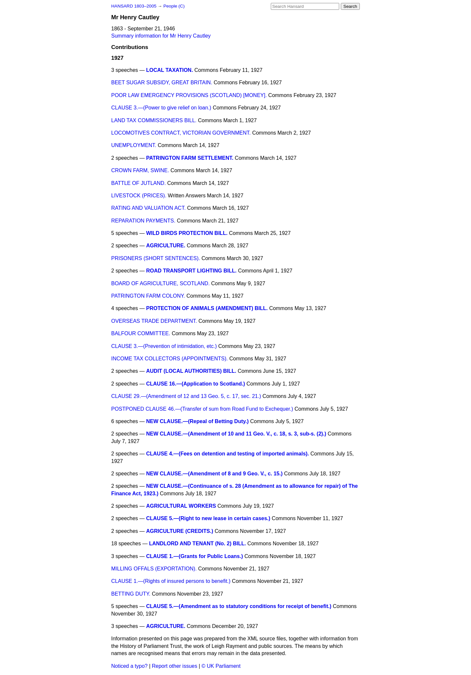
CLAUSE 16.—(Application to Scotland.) (195, 384)
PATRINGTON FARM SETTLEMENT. (190, 158)
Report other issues (174, 666)
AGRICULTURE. (165, 245)
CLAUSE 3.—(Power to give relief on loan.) (161, 107)
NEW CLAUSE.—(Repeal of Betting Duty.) (197, 421)
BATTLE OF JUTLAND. (138, 183)
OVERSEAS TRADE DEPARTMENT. (154, 321)
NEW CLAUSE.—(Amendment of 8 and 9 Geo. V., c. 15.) (214, 473)
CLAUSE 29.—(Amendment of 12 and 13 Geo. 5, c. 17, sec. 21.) (186, 396)
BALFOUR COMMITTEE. (140, 333)
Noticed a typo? (129, 666)
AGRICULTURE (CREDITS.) (179, 531)
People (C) (173, 6)
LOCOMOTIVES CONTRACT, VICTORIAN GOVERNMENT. (181, 133)
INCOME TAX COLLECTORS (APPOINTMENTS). (169, 358)
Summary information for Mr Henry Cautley (161, 36)
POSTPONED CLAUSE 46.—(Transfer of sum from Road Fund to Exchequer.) (202, 409)
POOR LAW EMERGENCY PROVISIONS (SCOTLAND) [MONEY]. (189, 95)
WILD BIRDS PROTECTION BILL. (187, 233)
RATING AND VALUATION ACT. (148, 208)
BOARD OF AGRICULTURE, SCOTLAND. (160, 283)
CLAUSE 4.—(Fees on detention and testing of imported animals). (227, 453)
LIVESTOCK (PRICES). (138, 195)
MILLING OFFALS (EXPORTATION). (154, 568)
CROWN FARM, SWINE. (140, 170)
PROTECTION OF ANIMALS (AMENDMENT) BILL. (207, 308)
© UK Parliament (220, 666)
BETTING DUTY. (130, 594)
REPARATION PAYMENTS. (143, 220)
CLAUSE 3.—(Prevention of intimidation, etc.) (164, 346)
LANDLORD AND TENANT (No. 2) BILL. (197, 543)
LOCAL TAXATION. (169, 70)
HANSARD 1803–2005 (133, 6)
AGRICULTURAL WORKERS (181, 506)
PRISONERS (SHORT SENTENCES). (155, 258)
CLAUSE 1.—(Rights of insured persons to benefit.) (171, 581)
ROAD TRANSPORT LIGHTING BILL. (191, 270)
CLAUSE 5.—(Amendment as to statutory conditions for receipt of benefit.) (238, 606)
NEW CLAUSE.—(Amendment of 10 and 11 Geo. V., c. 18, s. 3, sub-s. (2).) (236, 433)
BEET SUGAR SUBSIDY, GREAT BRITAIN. (161, 82)
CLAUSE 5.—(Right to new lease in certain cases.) (208, 518)
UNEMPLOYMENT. (133, 145)
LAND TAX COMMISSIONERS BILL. (154, 120)
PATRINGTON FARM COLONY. (148, 296)
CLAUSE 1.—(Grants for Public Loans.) (194, 556)
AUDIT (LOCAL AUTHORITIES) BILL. (191, 371)
